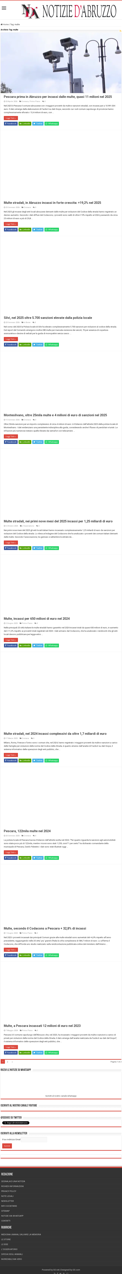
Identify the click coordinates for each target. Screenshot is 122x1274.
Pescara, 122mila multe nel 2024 (27, 831)
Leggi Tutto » (11, 118)
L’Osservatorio (9, 1249)
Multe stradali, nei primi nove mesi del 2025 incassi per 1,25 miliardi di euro (58, 521)
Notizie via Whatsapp (12, 1216)
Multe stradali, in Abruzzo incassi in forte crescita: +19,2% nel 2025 (52, 203)
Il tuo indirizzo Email (11, 1139)
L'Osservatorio (28, 526)
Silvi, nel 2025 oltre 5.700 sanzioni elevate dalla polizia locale (48, 318)
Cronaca (25, 101)
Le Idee (4, 1244)
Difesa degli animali (12, 1254)
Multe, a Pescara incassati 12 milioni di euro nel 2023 (42, 1026)
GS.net (56, 1270)
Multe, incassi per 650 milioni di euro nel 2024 (37, 619)
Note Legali (7, 1196)
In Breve (27, 322)
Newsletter (7, 1201)
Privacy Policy (8, 1191)
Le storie (6, 1239)
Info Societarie (9, 1206)
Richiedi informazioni (12, 1186)
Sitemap (5, 1211)
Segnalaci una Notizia (13, 1181)
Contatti (5, 1221)
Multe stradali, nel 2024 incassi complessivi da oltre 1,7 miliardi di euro (55, 734)
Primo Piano (35, 101)
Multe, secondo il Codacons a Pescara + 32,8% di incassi (45, 928)
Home (5, 24)
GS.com (76, 1270)
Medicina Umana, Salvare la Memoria (21, 1234)
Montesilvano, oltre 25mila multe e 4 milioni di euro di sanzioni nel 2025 (55, 415)
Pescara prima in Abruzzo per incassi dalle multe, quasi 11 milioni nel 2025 (58, 97)
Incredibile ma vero (11, 1259)
